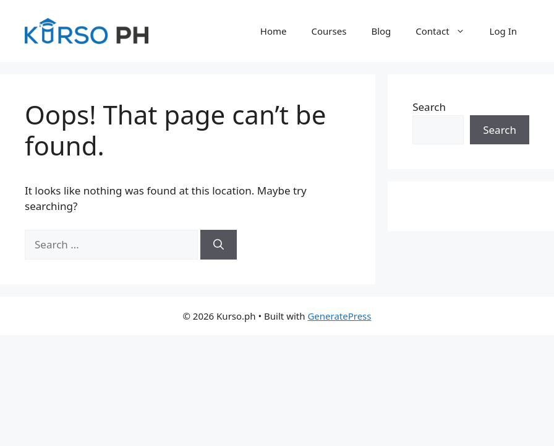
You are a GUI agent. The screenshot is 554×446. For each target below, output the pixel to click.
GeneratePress (339, 316)
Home (273, 31)
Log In (503, 31)
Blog (381, 31)
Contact (446, 31)
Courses (329, 31)
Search (429, 107)
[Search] (218, 245)
